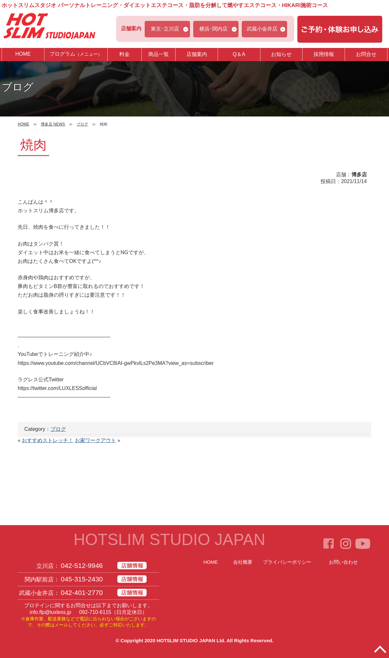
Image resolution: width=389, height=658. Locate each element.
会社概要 (242, 562)
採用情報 (323, 54)
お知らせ (281, 54)
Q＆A (239, 54)
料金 (124, 54)
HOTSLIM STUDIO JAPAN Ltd (190, 640)
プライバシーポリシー (287, 562)
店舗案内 (196, 54)
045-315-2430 (82, 579)
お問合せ (366, 54)
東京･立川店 (165, 29)
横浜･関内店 (213, 29)
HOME (23, 54)
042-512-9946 (82, 565)
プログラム (76, 54)
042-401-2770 (82, 592)
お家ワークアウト (95, 440)
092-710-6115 (95, 612)
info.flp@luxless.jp (50, 612)
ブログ (58, 429)
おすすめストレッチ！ (47, 440)
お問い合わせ (343, 562)
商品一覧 (158, 54)
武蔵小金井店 (262, 29)
